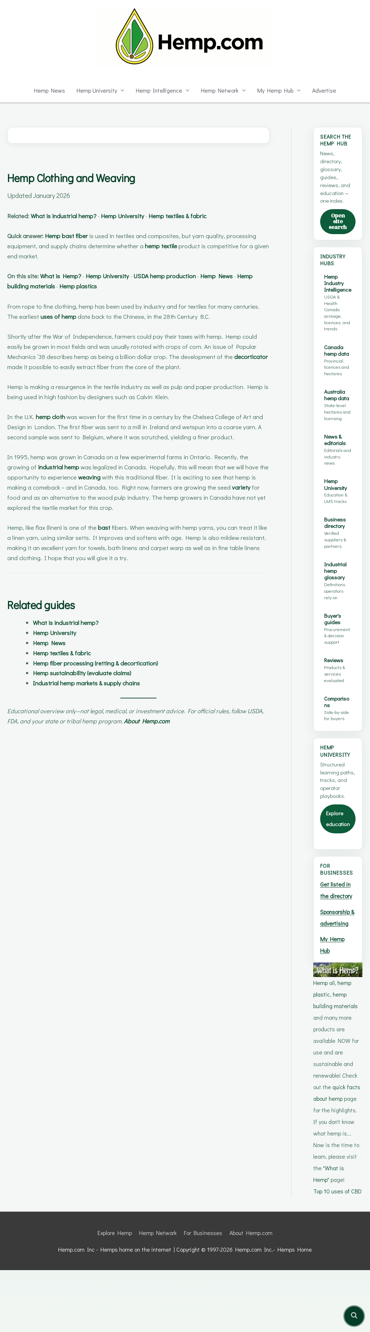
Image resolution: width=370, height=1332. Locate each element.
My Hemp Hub (276, 90)
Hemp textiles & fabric (196, 215)
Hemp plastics (104, 286)
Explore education (337, 844)
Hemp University (96, 90)
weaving (100, 477)
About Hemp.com (174, 721)
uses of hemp (60, 316)
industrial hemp (60, 467)
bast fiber (83, 235)
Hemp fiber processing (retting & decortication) (101, 663)
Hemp (59, 235)
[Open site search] (354, 1316)
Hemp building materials (42, 286)
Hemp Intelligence (159, 90)
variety (245, 487)
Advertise (326, 90)
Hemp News (47, 90)
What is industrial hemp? (69, 215)
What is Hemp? (66, 275)
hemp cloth (54, 416)
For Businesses (204, 1294)
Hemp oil (324, 1033)
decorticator (25, 366)
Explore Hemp (112, 1294)
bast (109, 527)
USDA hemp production (181, 275)
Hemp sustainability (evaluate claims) (87, 672)
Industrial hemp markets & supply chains (92, 683)
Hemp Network (220, 90)
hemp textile (165, 245)
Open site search (337, 226)
